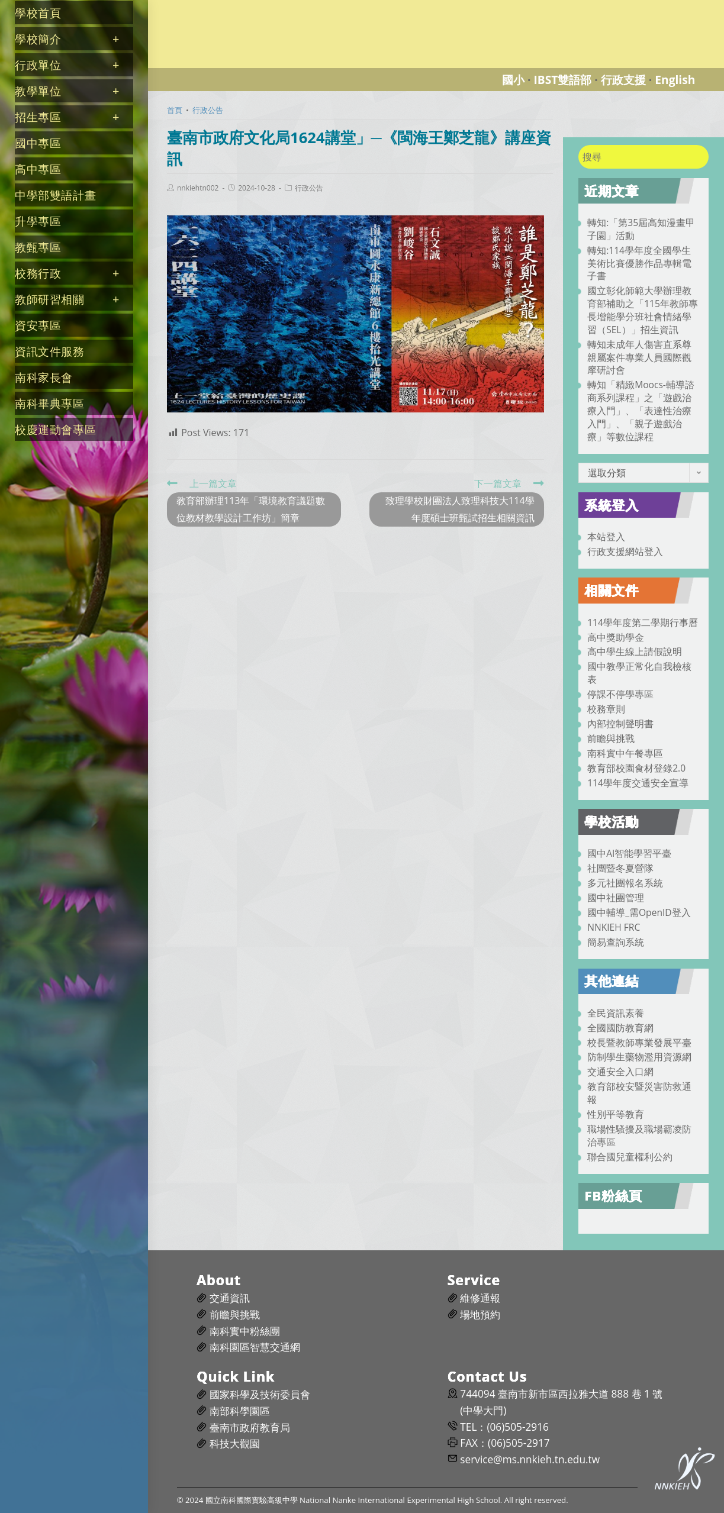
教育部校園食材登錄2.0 (636, 768)
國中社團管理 (615, 897)
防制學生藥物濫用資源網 (639, 1056)
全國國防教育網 (620, 1027)
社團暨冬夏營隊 (620, 868)
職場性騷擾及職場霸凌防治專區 (639, 1135)
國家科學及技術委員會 (260, 1394)
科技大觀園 (235, 1443)
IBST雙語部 (562, 80)
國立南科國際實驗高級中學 (215, 7)
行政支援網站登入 (625, 551)
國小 (513, 80)
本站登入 (606, 536)
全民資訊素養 (615, 1013)
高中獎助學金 (615, 637)
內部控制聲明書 (620, 723)
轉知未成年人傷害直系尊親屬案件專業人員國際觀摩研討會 (639, 357)
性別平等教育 (615, 1114)
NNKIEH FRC (613, 927)
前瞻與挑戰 (611, 738)
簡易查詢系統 (615, 942)
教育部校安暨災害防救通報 (639, 1093)
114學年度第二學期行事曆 (642, 622)
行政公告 (309, 188)
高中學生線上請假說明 (634, 651)
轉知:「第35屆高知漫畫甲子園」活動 (641, 229)
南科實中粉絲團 (245, 1331)
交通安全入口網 (620, 1071)
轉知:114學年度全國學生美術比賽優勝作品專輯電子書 (639, 263)
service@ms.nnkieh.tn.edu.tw (530, 1459)
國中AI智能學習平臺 (629, 853)
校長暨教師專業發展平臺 (639, 1042)
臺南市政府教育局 (250, 1427)
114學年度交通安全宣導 (637, 782)
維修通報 (480, 1298)
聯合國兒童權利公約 (629, 1156)
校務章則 (606, 708)
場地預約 (480, 1314)
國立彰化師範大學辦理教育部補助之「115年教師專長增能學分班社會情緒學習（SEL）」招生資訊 (642, 309)
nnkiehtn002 (197, 188)
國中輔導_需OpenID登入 (639, 912)
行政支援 (623, 80)
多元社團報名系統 (625, 882)
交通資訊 (230, 1298)
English (675, 80)
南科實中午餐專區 (625, 753)
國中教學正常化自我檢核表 (639, 673)
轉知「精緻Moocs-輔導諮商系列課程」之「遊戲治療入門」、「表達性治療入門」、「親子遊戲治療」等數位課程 (640, 410)
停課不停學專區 (620, 694)
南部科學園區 (240, 1411)
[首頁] (174, 110)
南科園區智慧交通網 (255, 1347)
